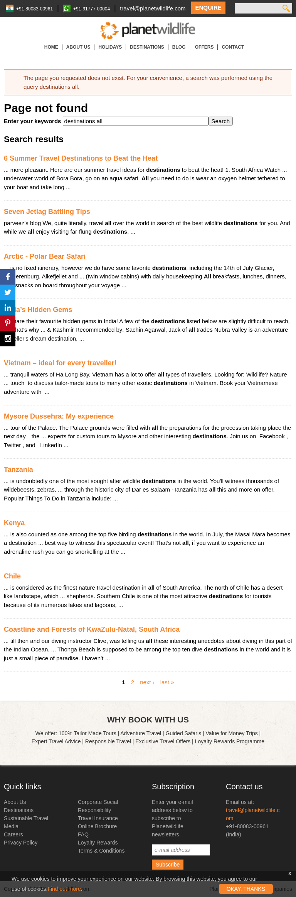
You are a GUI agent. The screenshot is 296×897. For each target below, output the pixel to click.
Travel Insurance (98, 818)
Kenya (14, 523)
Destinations (147, 47)
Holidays (110, 47)
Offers (204, 47)
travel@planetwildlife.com (152, 8)
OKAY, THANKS (246, 889)
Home (51, 47)
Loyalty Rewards (98, 842)
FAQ (83, 834)
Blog (179, 47)
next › (147, 681)
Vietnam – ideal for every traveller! (60, 363)
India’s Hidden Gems (38, 310)
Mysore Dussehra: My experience (59, 416)
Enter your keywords (33, 121)
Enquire (208, 7)
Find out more (64, 889)
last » (167, 681)
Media (11, 826)
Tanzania (18, 469)
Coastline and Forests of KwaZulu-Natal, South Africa (92, 629)
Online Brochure (97, 826)
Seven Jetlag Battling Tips (47, 211)
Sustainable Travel (26, 818)
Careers (13, 834)
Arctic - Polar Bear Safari (45, 256)
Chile (12, 576)
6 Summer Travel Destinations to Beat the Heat (81, 158)
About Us (78, 47)
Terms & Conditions (101, 851)
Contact (233, 47)
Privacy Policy (20, 842)
